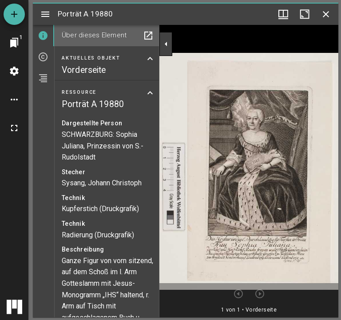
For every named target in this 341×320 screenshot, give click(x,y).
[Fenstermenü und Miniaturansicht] (283, 14)
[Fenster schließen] (326, 14)
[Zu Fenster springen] (14, 42)
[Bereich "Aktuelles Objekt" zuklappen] (150, 58)
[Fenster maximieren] (304, 14)
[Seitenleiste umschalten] (45, 14)
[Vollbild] (14, 128)
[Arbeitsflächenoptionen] (14, 99)
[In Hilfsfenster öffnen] (148, 35)
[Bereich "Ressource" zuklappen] (150, 93)
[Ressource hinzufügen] (14, 14)
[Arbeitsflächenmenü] (14, 71)
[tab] (43, 35)
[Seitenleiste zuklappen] (166, 44)
